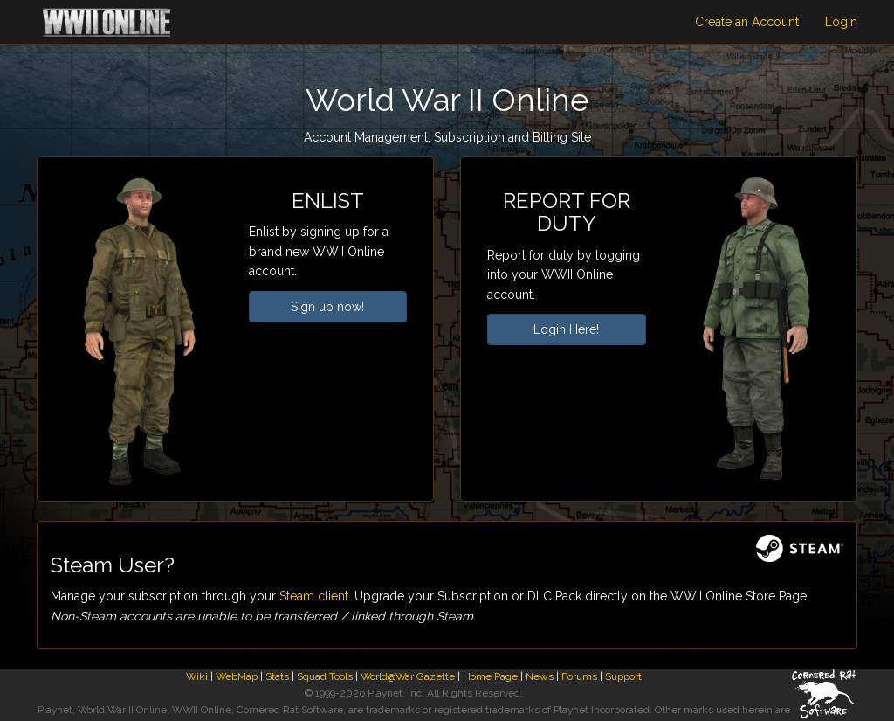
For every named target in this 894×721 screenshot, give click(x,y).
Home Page (490, 676)
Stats (277, 676)
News (540, 676)
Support (623, 676)
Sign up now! (327, 307)
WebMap (237, 676)
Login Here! (566, 329)
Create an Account (747, 22)
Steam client (313, 596)
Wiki (197, 676)
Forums (579, 676)
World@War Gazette (408, 676)
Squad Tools (325, 676)
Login (841, 22)
